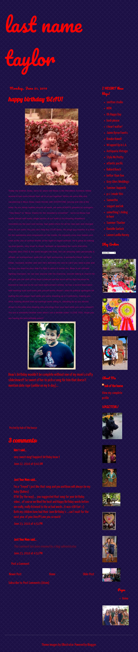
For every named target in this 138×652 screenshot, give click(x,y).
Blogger (91, 644)
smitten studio (115, 102)
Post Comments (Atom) (36, 583)
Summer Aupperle (116, 188)
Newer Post (15, 574)
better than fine (115, 175)
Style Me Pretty (115, 157)
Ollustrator (67, 644)
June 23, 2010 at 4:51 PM (28, 523)
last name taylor (43, 41)
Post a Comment (20, 564)
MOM (109, 108)
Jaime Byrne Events (117, 133)
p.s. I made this (115, 194)
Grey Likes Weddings (118, 181)
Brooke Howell (114, 139)
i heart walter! (114, 126)
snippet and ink (115, 206)
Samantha (112, 200)
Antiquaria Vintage (117, 151)
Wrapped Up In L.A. (117, 145)
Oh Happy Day (114, 114)
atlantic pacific (115, 163)
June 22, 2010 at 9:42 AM (28, 464)
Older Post (88, 574)
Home (52, 574)
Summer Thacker (116, 222)
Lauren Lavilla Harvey (118, 235)
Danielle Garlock (115, 229)
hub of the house (113, 386)
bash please (113, 120)
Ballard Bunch (114, 169)
